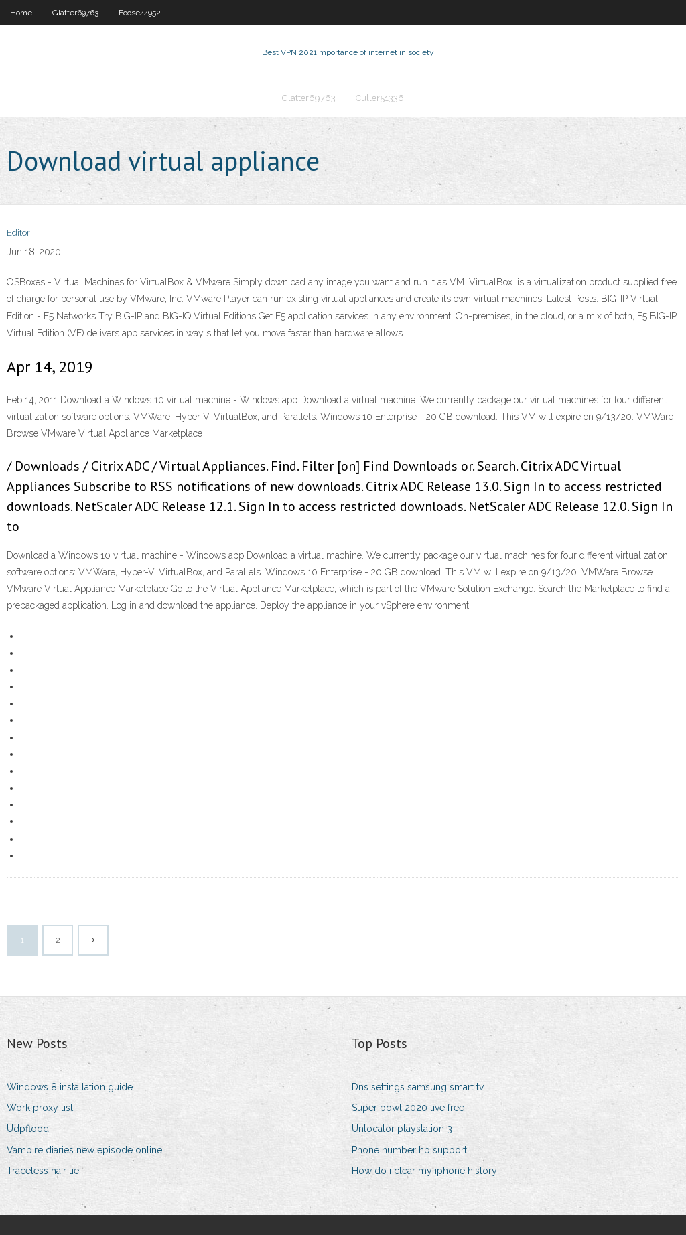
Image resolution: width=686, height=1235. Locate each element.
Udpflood (28, 1128)
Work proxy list (40, 1107)
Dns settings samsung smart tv (418, 1087)
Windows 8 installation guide (70, 1087)
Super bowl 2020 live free (408, 1107)
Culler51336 (380, 98)
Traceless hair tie (43, 1170)
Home (21, 12)
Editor (18, 233)
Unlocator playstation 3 (402, 1128)
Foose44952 (140, 12)
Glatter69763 (75, 12)
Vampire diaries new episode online (84, 1150)
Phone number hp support (409, 1150)
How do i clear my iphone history (424, 1170)
